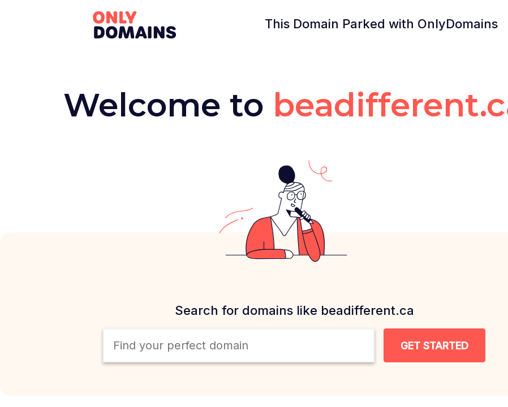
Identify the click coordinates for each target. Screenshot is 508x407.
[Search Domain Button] (434, 345)
